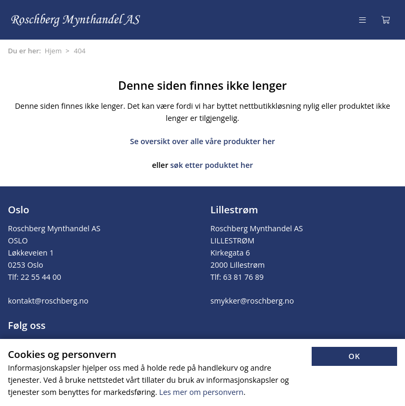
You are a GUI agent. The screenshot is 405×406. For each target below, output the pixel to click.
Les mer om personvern (201, 392)
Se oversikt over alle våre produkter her (202, 141)
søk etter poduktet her (211, 165)
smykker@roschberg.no (252, 301)
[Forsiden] (76, 20)
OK (355, 356)
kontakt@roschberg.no (48, 301)
